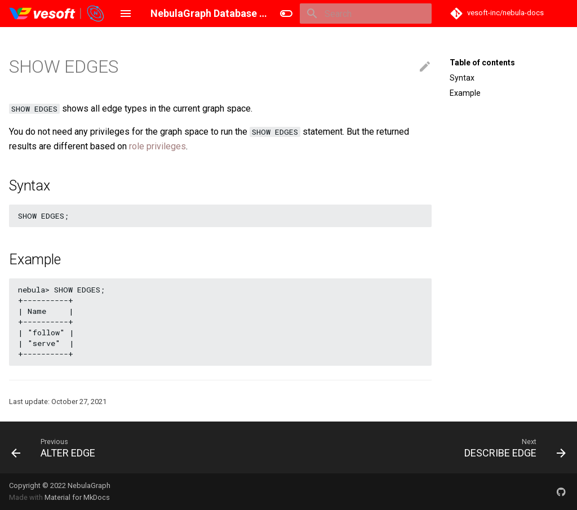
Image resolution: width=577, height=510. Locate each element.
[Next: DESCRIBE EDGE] (512, 447)
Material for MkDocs (77, 497)
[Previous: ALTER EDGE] (56, 447)
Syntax (462, 77)
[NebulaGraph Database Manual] (57, 13)
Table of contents (482, 62)
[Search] (366, 13)
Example (465, 92)
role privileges (157, 146)
